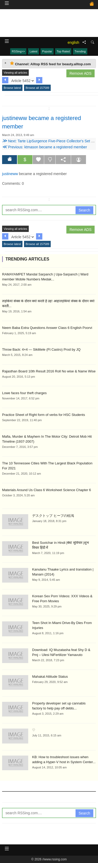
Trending (80, 51)
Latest (33, 51)
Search (84, 210)
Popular (47, 51)
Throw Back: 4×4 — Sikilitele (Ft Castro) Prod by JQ (41, 349)
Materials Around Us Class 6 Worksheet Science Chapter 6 (46, 490)
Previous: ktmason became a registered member (44, 147)
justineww (10, 174)
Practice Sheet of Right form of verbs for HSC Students (43, 415)
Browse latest (12, 87)
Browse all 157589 (37, 87)
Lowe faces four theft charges (24, 393)
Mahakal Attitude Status (50, 677)
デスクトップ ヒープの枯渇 (53, 516)
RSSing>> (18, 51)
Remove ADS (80, 73)
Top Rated (63, 51)
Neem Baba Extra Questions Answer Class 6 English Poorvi (47, 328)
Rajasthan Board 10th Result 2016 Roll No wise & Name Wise (49, 371)
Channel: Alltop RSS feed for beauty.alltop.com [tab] (50, 63)
